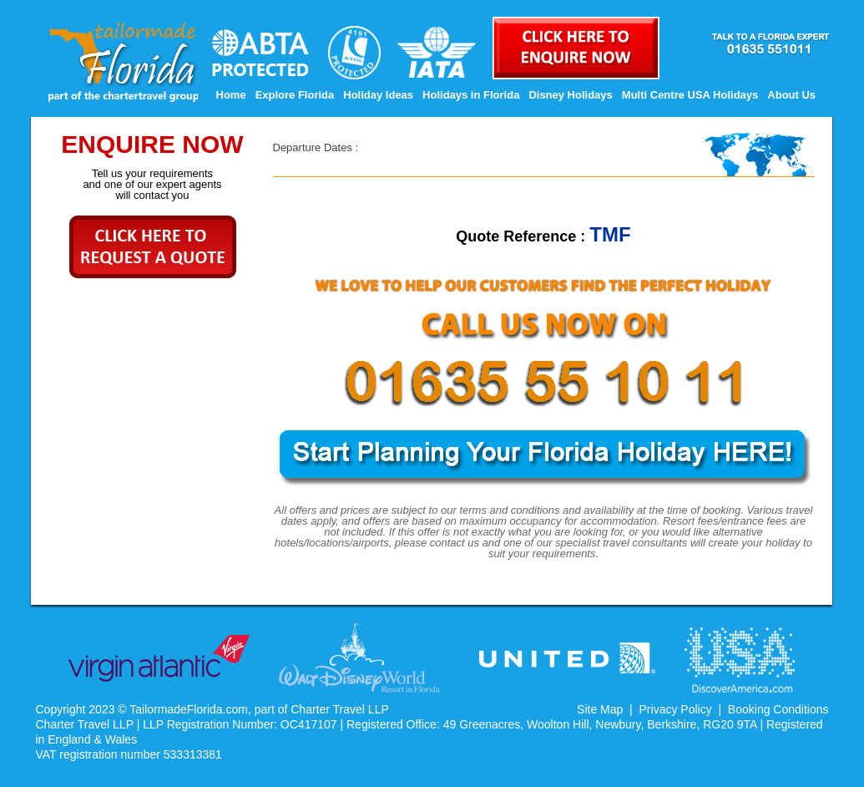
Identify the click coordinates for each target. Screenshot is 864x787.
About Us (791, 95)
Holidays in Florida (470, 95)
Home (231, 95)
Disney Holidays (570, 95)
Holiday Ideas (378, 95)
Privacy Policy (675, 709)
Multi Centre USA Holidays (690, 95)
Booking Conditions (778, 709)
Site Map (600, 709)
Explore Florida (295, 95)
